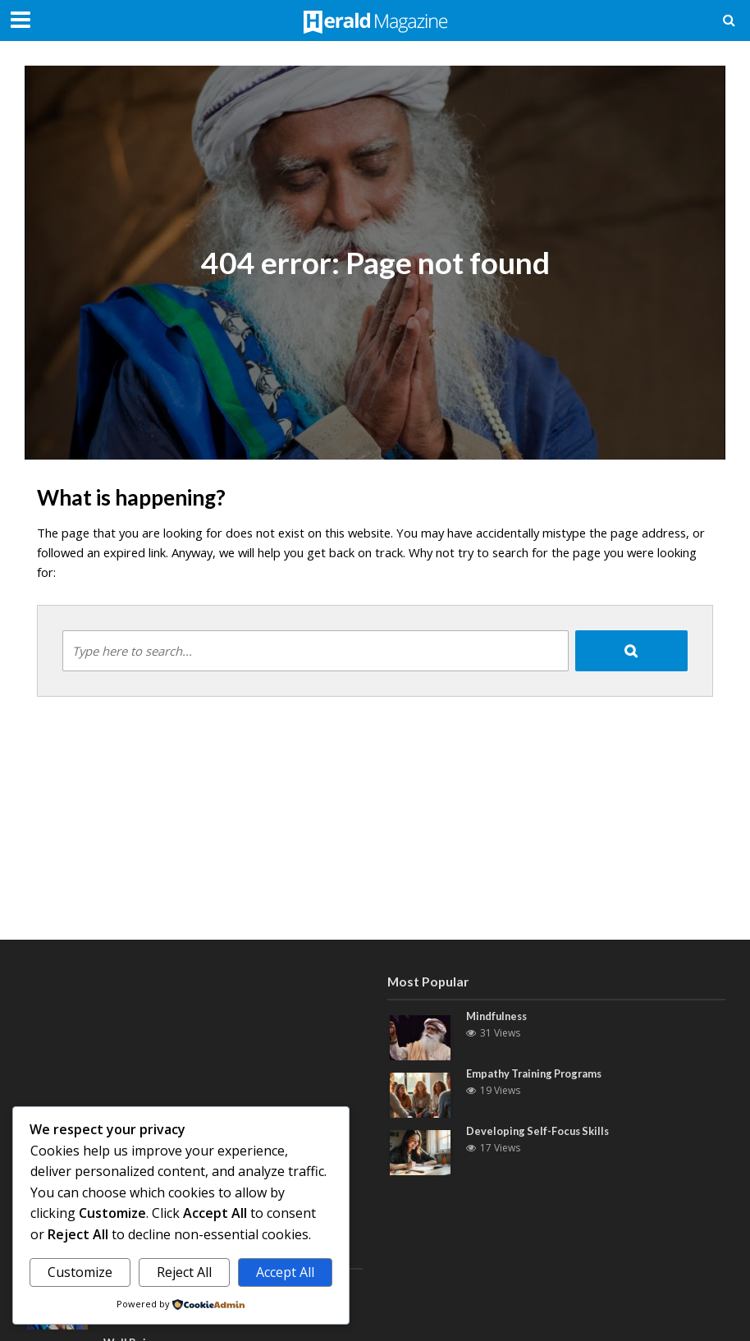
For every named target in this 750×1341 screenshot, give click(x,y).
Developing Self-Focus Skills (540, 1130)
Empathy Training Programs (537, 1073)
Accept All (285, 1272)
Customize (80, 1272)
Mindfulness (498, 1016)
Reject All (184, 1272)
